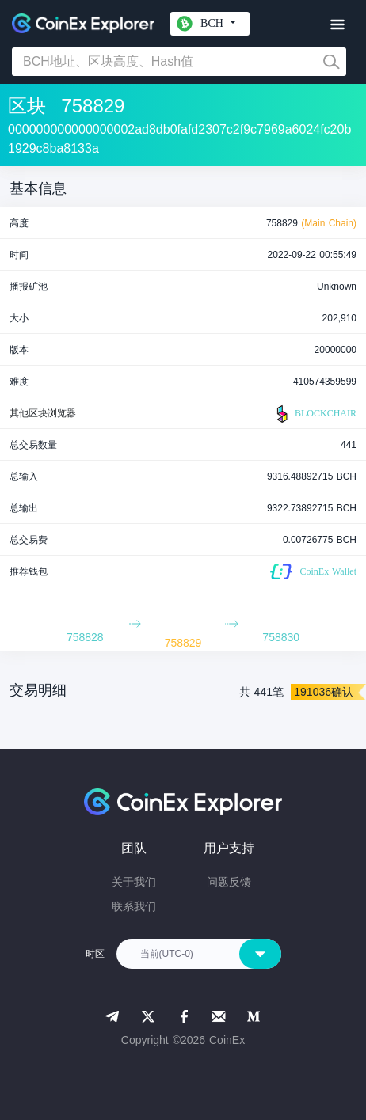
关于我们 (134, 881)
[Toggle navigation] (337, 25)
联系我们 (134, 906)
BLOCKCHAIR (314, 413)
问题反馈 (229, 881)
